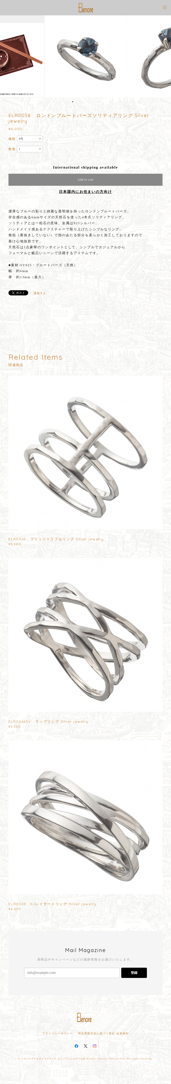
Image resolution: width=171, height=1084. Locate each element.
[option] (86, 56)
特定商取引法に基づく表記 (96, 1033)
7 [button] (92, 101)
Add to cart (86, 179)
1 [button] (72, 101)
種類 (12, 139)
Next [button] (163, 56)
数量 (12, 149)
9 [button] (99, 101)
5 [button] (85, 101)
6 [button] (89, 101)
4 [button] (82, 101)
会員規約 (122, 1033)
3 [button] (79, 101)
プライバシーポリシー (57, 1033)
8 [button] (95, 101)
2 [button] (75, 101)
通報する (40, 293)
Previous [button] (7, 56)
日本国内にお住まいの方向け (85, 192)
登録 (134, 973)
